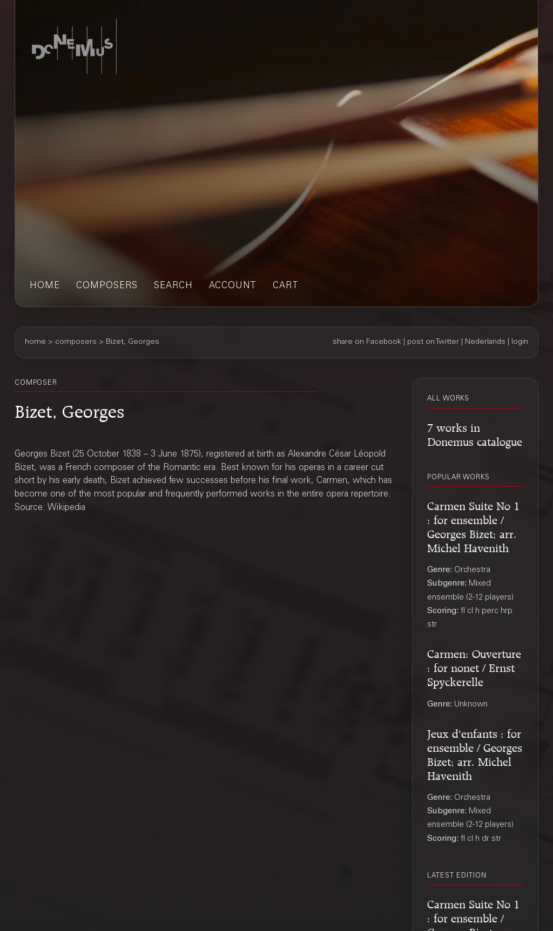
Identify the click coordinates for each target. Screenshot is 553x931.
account (233, 286)
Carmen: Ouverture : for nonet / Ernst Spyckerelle (474, 666)
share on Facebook (367, 342)
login (519, 342)
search (173, 286)
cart (286, 286)
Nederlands (485, 342)
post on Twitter (433, 342)
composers (107, 286)
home (45, 286)
